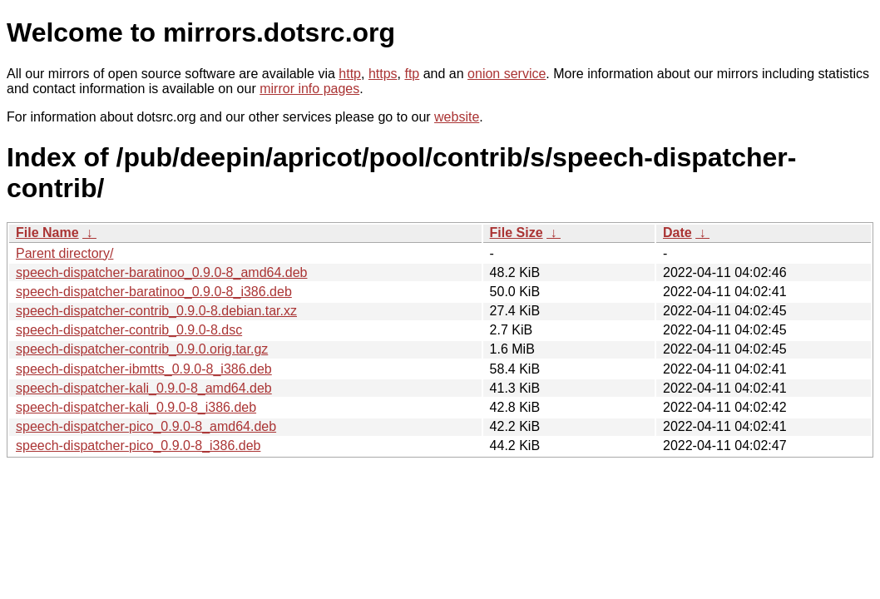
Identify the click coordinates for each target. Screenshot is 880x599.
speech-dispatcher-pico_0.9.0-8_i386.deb (138, 445)
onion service (506, 74)
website (456, 117)
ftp (411, 74)
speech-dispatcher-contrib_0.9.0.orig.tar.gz (142, 349)
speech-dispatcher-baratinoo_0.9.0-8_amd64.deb (161, 272)
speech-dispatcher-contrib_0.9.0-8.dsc (129, 330)
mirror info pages (309, 89)
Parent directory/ (64, 253)
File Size (516, 232)
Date (677, 232)
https (383, 74)
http (350, 74)
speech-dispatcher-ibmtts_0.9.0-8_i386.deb (144, 369)
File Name (47, 232)
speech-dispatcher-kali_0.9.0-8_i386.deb (136, 407)
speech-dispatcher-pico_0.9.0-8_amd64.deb (146, 426)
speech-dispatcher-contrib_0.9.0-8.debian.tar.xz (156, 311)
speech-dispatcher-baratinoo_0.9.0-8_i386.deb (154, 292)
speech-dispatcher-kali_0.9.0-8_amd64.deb (144, 388)
